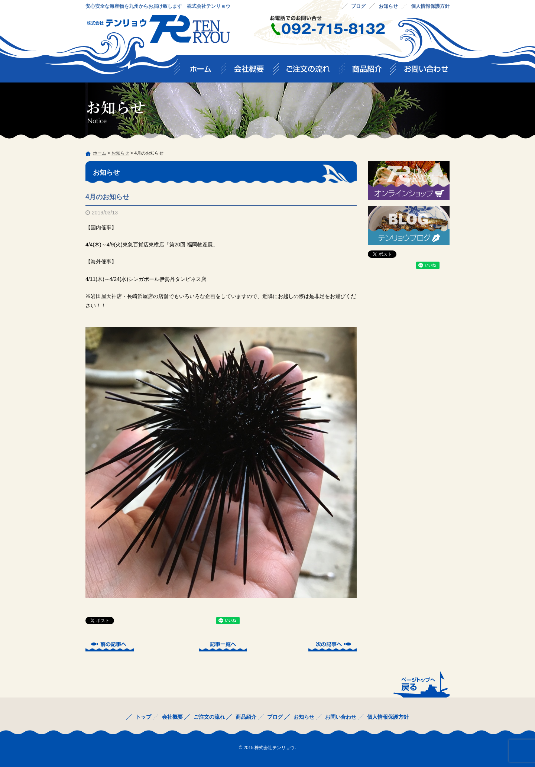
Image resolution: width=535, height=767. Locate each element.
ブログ (358, 6)
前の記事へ (109, 645)
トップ (201, 71)
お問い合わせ (423, 71)
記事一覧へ (223, 645)
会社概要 (253, 71)
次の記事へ (332, 645)
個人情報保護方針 (430, 6)
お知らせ (388, 6)
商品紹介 (371, 71)
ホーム (99, 153)
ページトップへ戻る (421, 684)
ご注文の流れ (312, 71)
